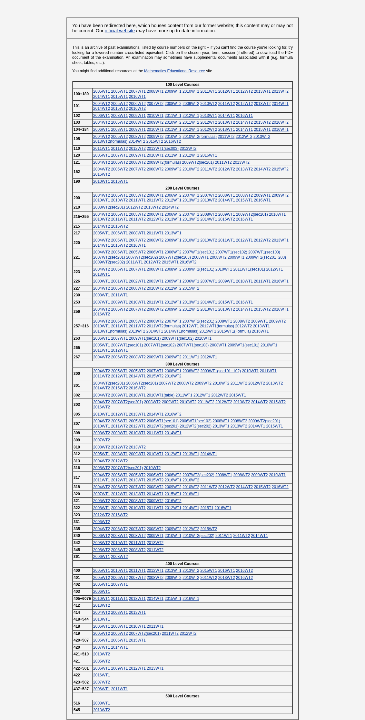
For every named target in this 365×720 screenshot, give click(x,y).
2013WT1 (262, 91)
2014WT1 (101, 96)
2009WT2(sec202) (109, 262)
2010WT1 (190, 91)
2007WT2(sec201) (109, 257)
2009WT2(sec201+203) (265, 257)
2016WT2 (137, 108)
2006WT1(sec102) (196, 421)
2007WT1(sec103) (264, 252)
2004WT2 (101, 103)
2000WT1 (101, 281)
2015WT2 (119, 108)
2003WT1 (155, 281)
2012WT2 (244, 91)
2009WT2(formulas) (164, 162)
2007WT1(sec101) (198, 252)
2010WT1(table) (160, 395)
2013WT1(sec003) (163, 148)
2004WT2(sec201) (109, 383)
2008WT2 (173, 103)
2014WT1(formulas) (181, 331)
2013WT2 (280, 91)
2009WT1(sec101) (198, 269)
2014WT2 (101, 108)
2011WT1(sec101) (249, 269)
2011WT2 (226, 103)
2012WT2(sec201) (163, 426)
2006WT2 (137, 103)
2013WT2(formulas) (110, 141)
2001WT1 (119, 281)
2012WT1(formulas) (217, 326)
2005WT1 (101, 91)
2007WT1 (137, 91)
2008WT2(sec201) (109, 207)
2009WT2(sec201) (198, 162)
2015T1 (206, 508)
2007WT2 (155, 103)
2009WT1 (173, 91)
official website (120, 30)
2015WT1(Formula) (234, 331)
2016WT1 (137, 96)
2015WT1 (119, 96)
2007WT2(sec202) (142, 257)
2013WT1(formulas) (110, 331)
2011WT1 (208, 91)
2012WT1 (226, 91)
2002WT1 (137, 281)
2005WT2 (119, 103)
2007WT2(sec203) (175, 257)
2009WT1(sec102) (178, 338)
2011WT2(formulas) (164, 326)
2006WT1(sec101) (163, 421)
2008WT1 (155, 91)
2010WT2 (208, 103)
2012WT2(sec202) (196, 426)
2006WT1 (119, 91)
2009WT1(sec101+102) (220, 371)
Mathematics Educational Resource (174, 71)
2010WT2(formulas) (199, 136)
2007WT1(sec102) (231, 252)
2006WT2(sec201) (142, 383)
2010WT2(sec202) (198, 535)
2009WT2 (190, 103)
